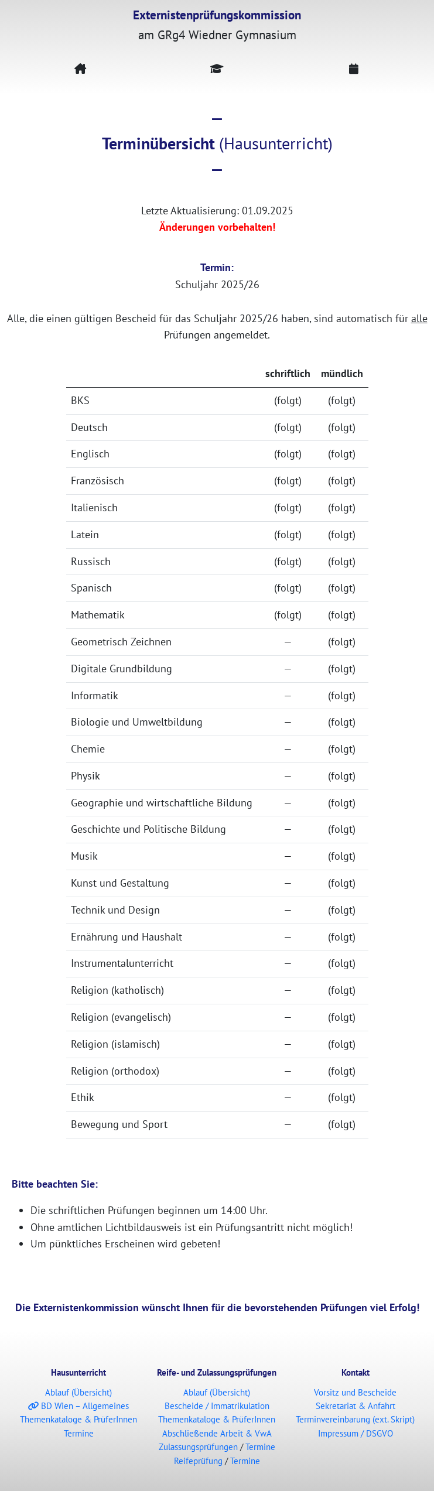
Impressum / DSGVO (355, 1433)
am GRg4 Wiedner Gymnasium (217, 24)
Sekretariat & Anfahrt (355, 1405)
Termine (79, 1433)
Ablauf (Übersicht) (78, 1392)
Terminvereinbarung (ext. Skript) (355, 1419)
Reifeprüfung (198, 1460)
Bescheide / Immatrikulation (217, 1405)
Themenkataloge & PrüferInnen (78, 1419)
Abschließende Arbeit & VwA (217, 1433)
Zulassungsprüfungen (198, 1446)
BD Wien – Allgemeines (78, 1405)
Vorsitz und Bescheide (355, 1392)
